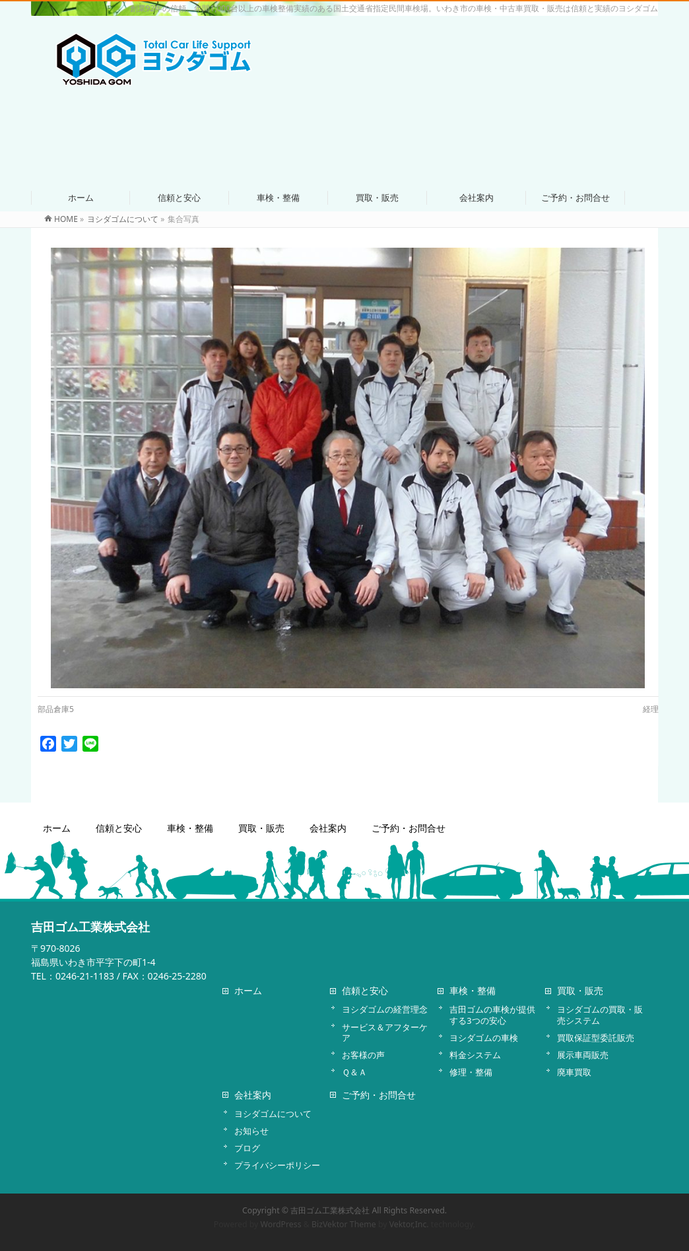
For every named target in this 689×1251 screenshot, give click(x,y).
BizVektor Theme (344, 1224)
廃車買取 (574, 1072)
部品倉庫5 (56, 709)
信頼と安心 (119, 828)
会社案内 (328, 828)
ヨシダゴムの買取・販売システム (600, 1014)
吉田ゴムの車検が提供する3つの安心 (492, 1014)
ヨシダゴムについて (273, 1114)
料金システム (475, 1055)
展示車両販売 (582, 1055)
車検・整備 (190, 828)
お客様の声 (363, 1055)
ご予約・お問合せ (408, 828)
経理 (651, 709)
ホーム (57, 828)
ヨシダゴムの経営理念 (385, 1009)
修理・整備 (470, 1072)
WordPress (281, 1224)
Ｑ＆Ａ (354, 1072)
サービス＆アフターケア (385, 1032)
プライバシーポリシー (277, 1165)
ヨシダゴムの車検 (483, 1038)
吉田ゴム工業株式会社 (330, 1210)
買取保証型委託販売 (595, 1038)
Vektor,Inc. (409, 1224)
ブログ (247, 1148)
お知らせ (251, 1131)
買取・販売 (261, 828)
